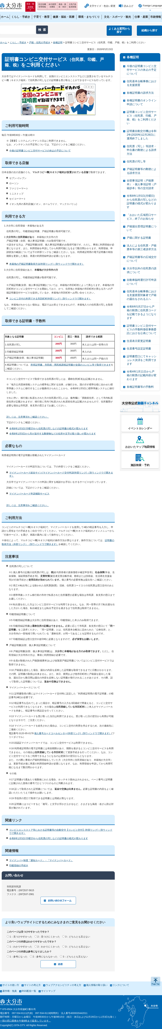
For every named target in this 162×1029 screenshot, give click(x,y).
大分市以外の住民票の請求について (141, 270)
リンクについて (121, 985)
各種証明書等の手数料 (140, 386)
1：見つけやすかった (21, 936)
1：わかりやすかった (21, 946)
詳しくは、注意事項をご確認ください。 (27, 416)
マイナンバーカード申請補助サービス (29, 493)
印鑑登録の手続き (18, 865)
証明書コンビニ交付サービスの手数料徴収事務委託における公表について (141, 329)
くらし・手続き (18, 42)
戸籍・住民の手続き (39, 42)
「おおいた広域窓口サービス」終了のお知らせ (141, 216)
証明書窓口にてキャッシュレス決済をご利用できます (141, 360)
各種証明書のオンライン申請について (141, 102)
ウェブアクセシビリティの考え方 (63, 985)
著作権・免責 (10, 991)
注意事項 (12, 556)
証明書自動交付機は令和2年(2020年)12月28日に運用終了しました (141, 135)
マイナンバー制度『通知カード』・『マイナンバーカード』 (41, 860)
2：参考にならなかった (45, 956)
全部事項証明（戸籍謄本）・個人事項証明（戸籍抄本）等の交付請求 (141, 184)
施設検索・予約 (140, 465)
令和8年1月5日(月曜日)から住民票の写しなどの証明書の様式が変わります (48, 428)
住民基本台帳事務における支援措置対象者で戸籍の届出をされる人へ (141, 295)
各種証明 (57, 42)
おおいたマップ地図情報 (140, 446)
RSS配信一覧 (29, 991)
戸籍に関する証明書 (139, 237)
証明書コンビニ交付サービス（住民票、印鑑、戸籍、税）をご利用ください (141, 117)
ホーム (3, 42)
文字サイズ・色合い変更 (102, 6)
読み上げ (128, 6)
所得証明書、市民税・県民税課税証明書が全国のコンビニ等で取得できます (71, 364)
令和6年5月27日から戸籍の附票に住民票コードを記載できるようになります (141, 312)
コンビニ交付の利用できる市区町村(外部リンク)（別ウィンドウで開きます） (50, 298)
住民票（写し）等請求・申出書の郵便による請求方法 (141, 150)
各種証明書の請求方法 (140, 92)
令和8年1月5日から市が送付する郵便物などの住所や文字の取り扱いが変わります (52, 433)
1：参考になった (19, 956)
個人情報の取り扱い (96, 985)
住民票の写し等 (136, 161)
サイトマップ (48, 991)
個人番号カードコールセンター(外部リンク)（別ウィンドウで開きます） (72, 733)
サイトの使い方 (11, 985)
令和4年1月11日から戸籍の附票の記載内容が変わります (141, 375)
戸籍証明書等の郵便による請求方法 (141, 171)
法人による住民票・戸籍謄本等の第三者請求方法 (141, 247)
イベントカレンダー (140, 428)
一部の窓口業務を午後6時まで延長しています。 (25, 1020)
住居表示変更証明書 (139, 341)
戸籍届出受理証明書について (141, 228)
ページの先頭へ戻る (155, 981)
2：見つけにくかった (48, 936)
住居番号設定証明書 (139, 348)
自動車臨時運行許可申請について (141, 281)
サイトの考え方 (32, 985)
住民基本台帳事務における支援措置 (141, 83)
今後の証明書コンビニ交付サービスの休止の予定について (40, 150)
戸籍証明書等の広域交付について (141, 259)
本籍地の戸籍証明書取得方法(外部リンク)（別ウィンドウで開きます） (46, 264)
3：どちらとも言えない (77, 936)
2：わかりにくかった (48, 946)
